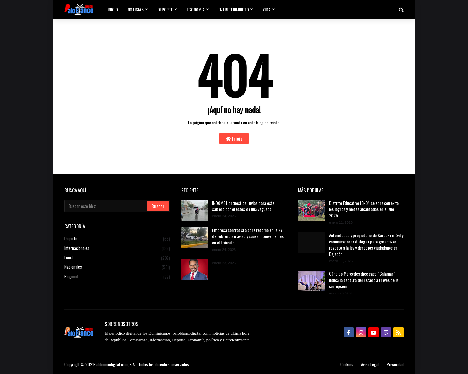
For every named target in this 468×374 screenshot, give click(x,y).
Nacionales (117, 267)
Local (117, 257)
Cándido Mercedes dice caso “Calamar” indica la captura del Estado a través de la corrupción (363, 280)
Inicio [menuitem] (113, 9)
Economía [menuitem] (195, 9)
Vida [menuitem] (267, 9)
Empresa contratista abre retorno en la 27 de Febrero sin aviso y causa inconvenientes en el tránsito (248, 236)
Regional (117, 276)
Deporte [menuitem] (165, 9)
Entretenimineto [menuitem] (233, 9)
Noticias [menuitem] (136, 9)
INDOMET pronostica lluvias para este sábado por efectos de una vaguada (243, 206)
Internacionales (117, 248)
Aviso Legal (370, 364)
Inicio (234, 138)
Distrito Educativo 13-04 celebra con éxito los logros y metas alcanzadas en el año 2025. (364, 209)
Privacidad (395, 364)
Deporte (117, 239)
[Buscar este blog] (106, 206)
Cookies (346, 364)
